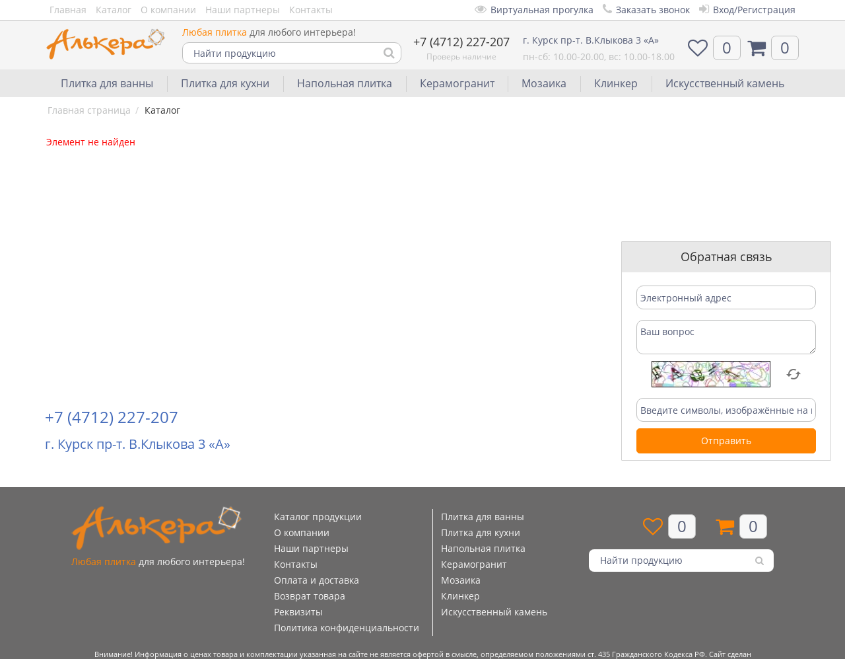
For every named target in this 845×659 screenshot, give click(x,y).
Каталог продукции (318, 516)
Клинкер (616, 83)
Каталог (113, 9)
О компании (168, 9)
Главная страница (89, 110)
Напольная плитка (344, 83)
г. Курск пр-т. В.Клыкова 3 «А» (591, 40)
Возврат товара (309, 596)
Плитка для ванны (107, 83)
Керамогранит (457, 83)
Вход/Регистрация (747, 9)
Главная (68, 9)
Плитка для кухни (225, 83)
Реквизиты (298, 611)
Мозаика (544, 83)
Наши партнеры (242, 9)
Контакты (311, 9)
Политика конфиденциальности (346, 627)
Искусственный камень (724, 83)
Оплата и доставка (316, 580)
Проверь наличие (461, 56)
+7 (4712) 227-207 (461, 42)
